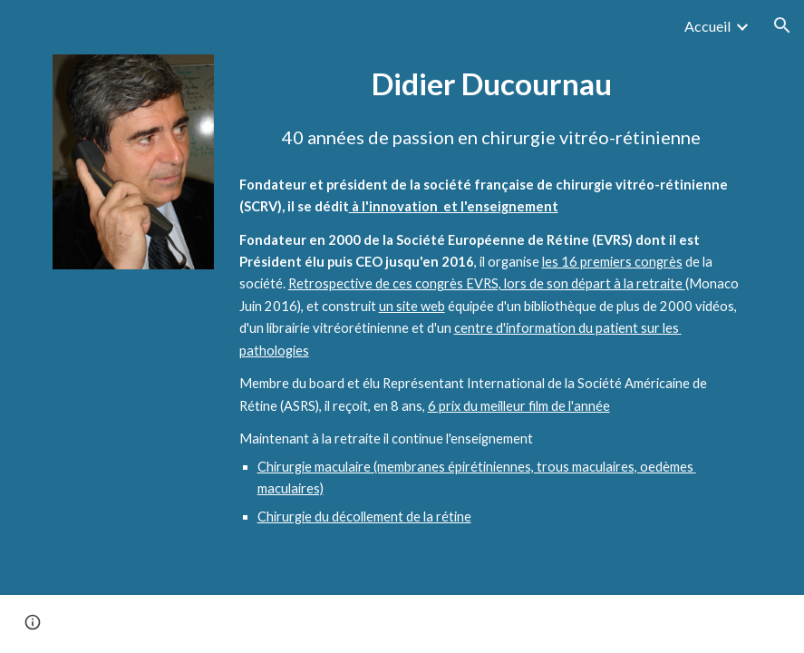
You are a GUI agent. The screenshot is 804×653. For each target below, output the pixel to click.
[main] (492, 83)
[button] (782, 25)
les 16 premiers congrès (612, 261)
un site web (412, 306)
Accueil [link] (707, 25)
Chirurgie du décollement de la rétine (364, 516)
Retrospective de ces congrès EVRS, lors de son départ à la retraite (486, 283)
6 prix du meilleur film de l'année (519, 406)
